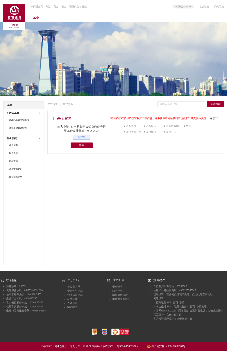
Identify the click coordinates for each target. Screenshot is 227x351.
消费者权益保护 (121, 298)
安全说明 (117, 286)
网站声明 (117, 290)
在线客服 (204, 6)
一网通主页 (37, 6)
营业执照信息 (75, 294)
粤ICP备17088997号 (131, 346)
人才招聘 (72, 303)
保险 (84, 6)
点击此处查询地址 (202, 294)
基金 (63, 6)
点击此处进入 (215, 310)
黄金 (56, 6)
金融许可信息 (75, 290)
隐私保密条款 (120, 294)
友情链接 (72, 298)
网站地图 (72, 307)
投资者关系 (73, 286)
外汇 (48, 6)
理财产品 (74, 6)
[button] (23, 113)
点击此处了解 (174, 314)
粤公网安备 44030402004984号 (166, 346)
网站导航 (219, 6)
